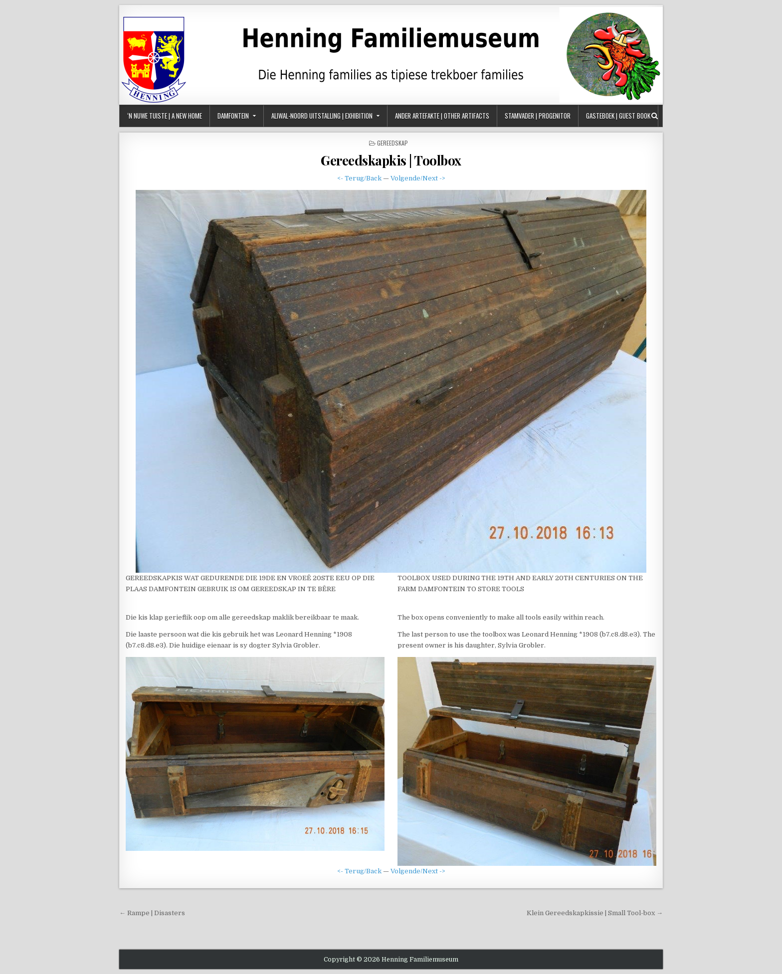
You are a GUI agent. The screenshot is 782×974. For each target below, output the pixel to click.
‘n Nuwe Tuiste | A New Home (164, 116)
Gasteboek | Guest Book (618, 116)
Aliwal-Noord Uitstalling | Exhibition (322, 116)
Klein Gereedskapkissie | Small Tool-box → (595, 913)
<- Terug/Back (359, 178)
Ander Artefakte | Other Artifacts (442, 116)
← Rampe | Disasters (152, 913)
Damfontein (233, 116)
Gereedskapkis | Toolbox (391, 160)
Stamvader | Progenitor (538, 116)
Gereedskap (392, 143)
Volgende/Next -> (418, 178)
